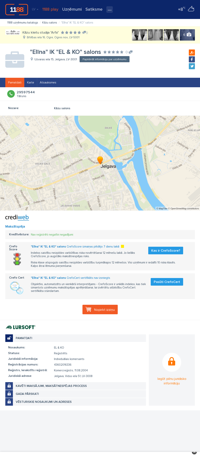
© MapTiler (161, 208)
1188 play (50, 9)
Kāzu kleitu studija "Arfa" (40, 32)
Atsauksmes (48, 82)
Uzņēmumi (72, 9)
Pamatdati (14, 82)
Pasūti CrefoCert (167, 282)
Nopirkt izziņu (104, 310)
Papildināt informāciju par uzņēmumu (104, 59)
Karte (30, 82)
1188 (16, 9)
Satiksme (94, 9)
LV (35, 9)
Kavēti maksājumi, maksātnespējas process (51, 386)
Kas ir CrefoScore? (165, 250)
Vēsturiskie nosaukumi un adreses (44, 402)
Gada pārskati (27, 394)
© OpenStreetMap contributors (183, 208)
